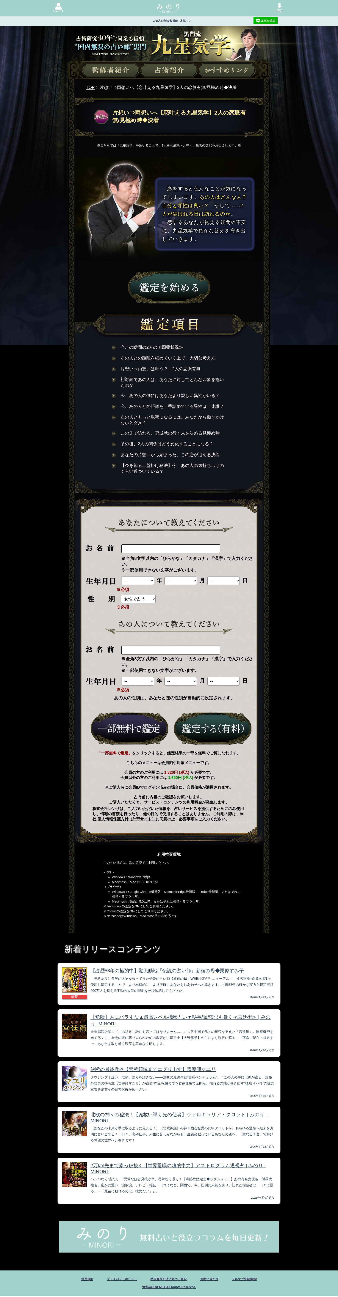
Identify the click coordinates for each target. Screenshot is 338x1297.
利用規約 (79, 1279)
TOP (90, 87)
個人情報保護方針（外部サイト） (126, 819)
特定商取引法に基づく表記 (168, 1279)
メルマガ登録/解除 (251, 1279)
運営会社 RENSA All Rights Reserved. (168, 1287)
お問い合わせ (213, 1279)
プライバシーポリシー (117, 1279)
